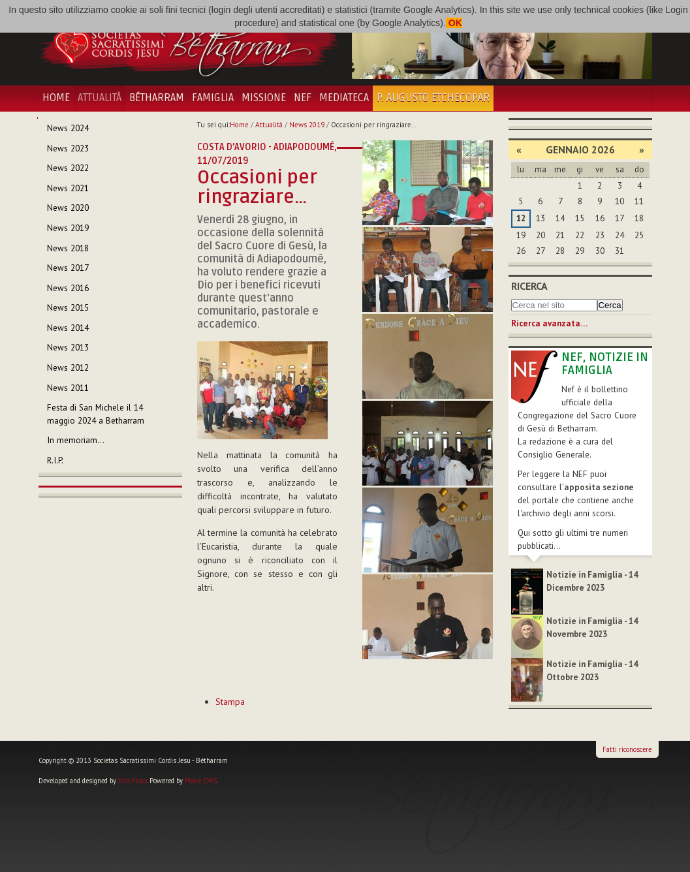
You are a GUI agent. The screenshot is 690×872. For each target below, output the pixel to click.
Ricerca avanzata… (549, 323)
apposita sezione (599, 487)
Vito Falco (132, 780)
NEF (302, 97)
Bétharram (156, 97)
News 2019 (306, 124)
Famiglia (213, 97)
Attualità (99, 97)
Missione (264, 97)
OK (454, 23)
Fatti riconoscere (627, 749)
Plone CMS (201, 780)
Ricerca (529, 285)
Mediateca (344, 97)
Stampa (230, 702)
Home (56, 97)
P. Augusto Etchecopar (433, 97)
